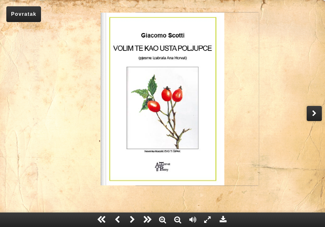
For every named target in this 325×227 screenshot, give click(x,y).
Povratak (23, 14)
